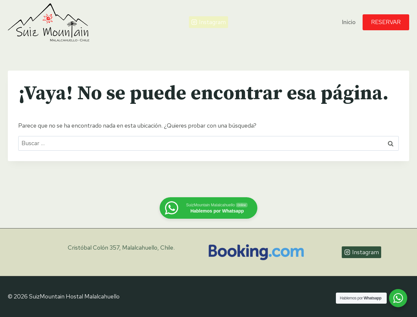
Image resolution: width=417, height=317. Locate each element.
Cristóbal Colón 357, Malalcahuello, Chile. (121, 247)
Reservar (386, 22)
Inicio (349, 22)
